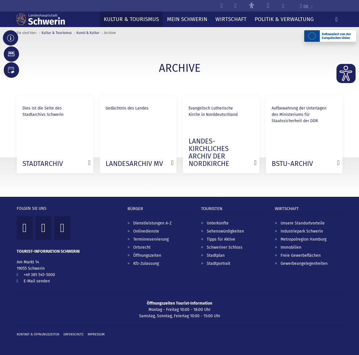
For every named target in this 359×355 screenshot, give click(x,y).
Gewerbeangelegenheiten (304, 263)
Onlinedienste (146, 231)
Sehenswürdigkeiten (225, 231)
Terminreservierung (151, 239)
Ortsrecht (142, 247)
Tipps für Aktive (221, 239)
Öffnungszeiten (147, 255)
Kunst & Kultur (87, 33)
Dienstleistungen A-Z (152, 223)
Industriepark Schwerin (302, 231)
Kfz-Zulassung (146, 263)
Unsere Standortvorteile (303, 223)
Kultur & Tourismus (57, 33)
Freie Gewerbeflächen (301, 255)
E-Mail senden (37, 281)
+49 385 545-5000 (39, 274)
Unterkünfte (218, 223)
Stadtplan (216, 255)
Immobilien (291, 247)
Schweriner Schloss (225, 247)
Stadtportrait (218, 263)
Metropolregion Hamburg (303, 239)
